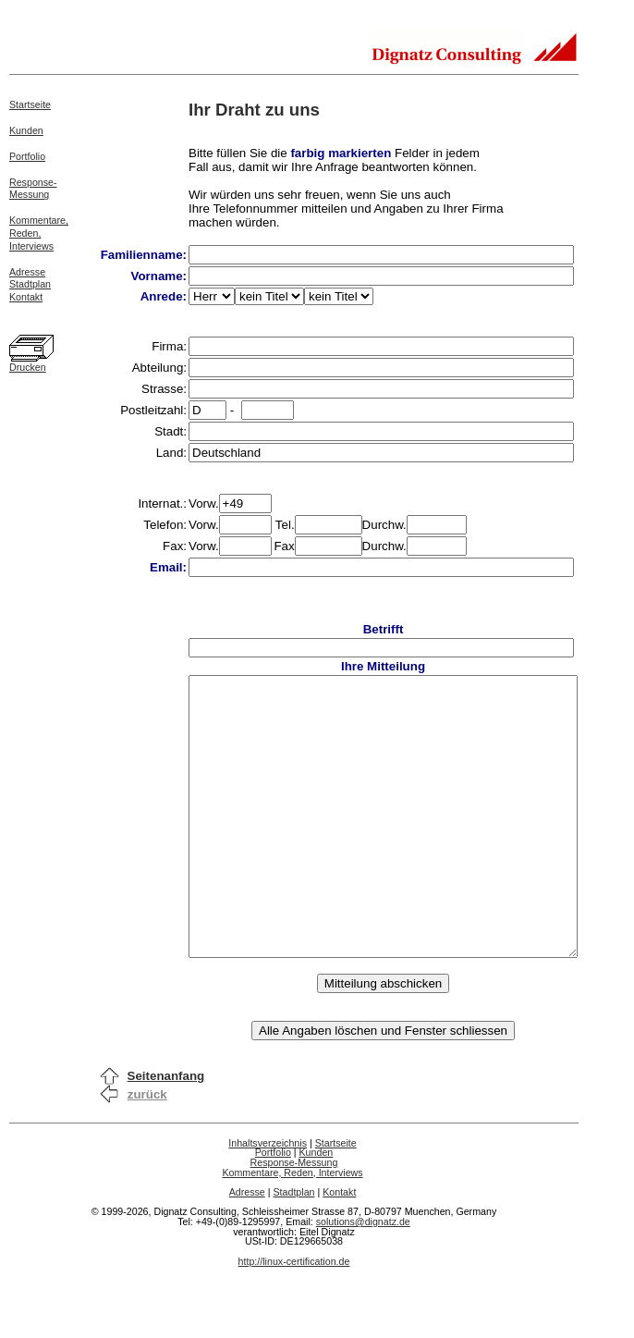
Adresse (27, 271)
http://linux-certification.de (317, 1316)
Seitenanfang (166, 1131)
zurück (147, 1150)
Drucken (27, 367)
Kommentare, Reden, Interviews (315, 1228)
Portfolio (27, 156)
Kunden (26, 130)
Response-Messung (33, 189)
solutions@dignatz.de (386, 1277)
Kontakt (26, 296)
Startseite (30, 104)
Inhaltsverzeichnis (290, 1198)
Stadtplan (30, 283)
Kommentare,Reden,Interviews (38, 233)
